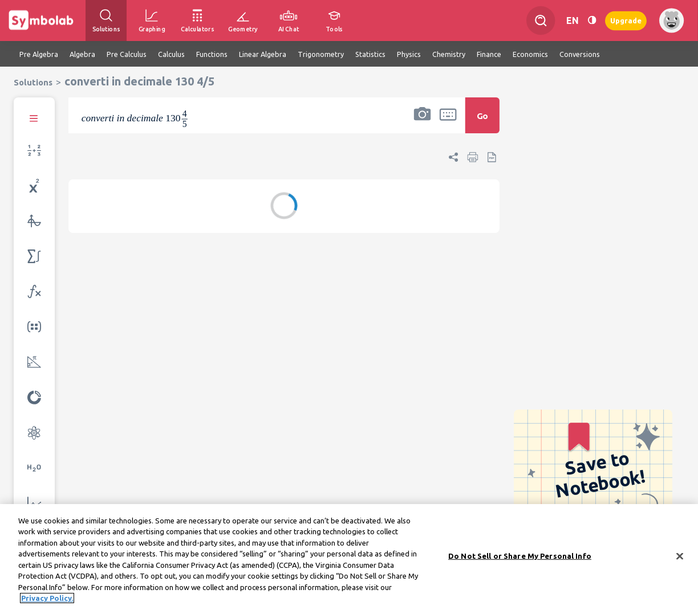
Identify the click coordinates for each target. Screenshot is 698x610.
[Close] (679, 555)
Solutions (33, 82)
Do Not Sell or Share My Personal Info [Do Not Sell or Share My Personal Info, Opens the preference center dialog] (519, 556)
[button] (422, 123)
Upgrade (626, 20)
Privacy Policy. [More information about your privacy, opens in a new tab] (47, 598)
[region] (349, 557)
